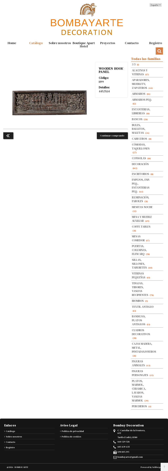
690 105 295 (123, 452)
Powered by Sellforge (151, 467)
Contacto (10, 442)
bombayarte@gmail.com (130, 457)
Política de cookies (71, 436)
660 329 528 (123, 442)
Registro (10, 447)
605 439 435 (123, 447)
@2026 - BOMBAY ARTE (17, 467)
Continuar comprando (112, 135)
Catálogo (10, 431)
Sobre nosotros (14, 436)
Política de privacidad (73, 431)
